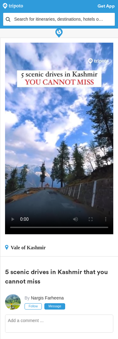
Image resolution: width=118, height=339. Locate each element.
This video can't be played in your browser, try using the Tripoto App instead (59, 138)
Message (54, 306)
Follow (33, 306)
